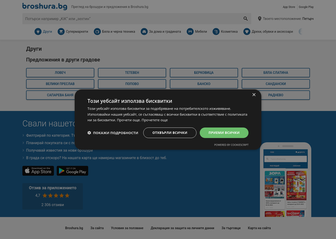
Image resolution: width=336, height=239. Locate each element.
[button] (113, 133)
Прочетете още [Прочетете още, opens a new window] (155, 120)
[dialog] (168, 119)
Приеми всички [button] (224, 132)
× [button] (254, 94)
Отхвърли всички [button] (169, 132)
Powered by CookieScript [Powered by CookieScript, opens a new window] (231, 144)
